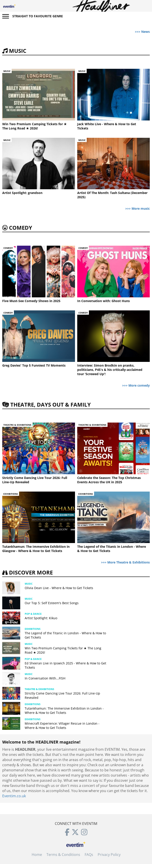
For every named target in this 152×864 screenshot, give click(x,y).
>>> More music (137, 208)
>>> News (142, 31)
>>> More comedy (136, 385)
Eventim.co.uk (14, 795)
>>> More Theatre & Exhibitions (125, 562)
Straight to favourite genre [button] (37, 16)
